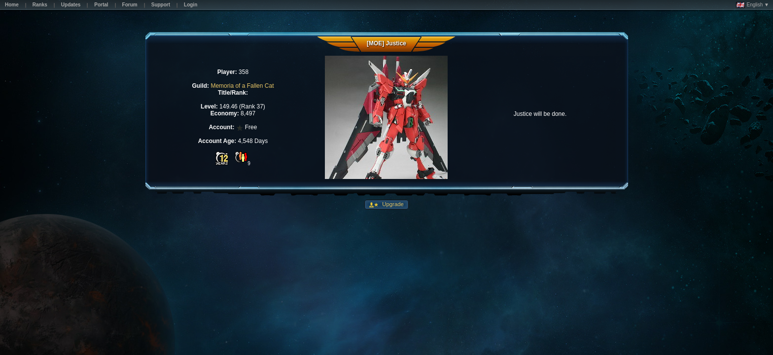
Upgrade (392, 204)
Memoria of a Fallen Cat (242, 85)
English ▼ (752, 5)
